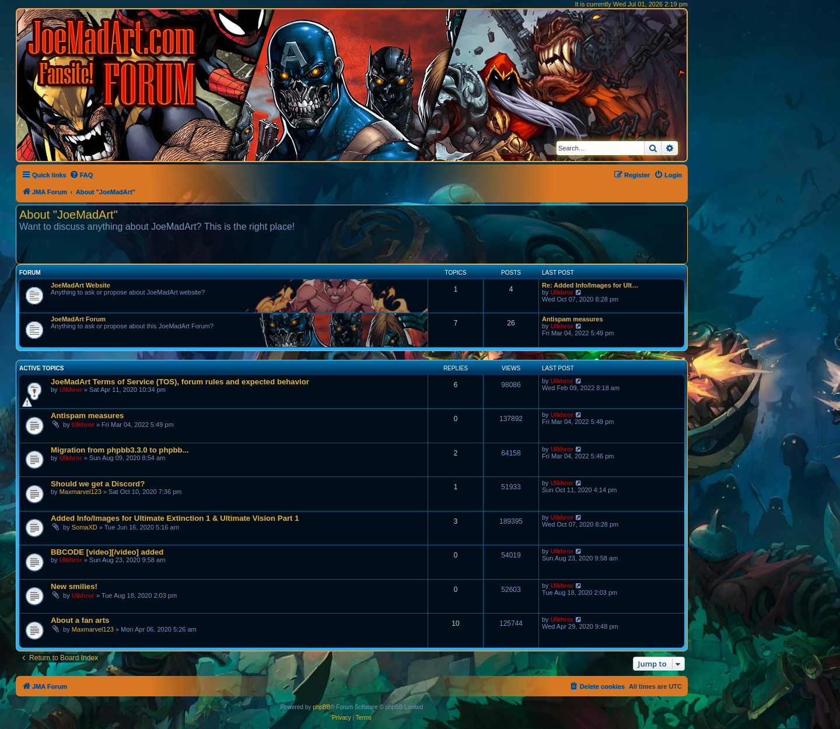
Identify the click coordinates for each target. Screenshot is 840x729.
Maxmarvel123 (81, 491)
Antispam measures (572, 319)
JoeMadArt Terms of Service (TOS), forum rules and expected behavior (180, 381)
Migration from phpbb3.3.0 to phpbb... (120, 450)
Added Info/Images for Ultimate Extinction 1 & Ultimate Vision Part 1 (175, 518)
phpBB (321, 707)
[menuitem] (81, 175)
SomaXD (84, 527)
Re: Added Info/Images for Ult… (590, 285)
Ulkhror (562, 292)
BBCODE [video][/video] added (107, 552)
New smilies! (74, 586)
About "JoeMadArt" (68, 214)
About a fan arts (80, 620)
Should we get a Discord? (98, 483)
